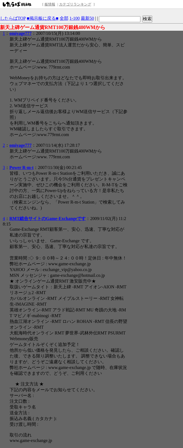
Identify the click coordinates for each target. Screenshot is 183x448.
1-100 (75, 18)
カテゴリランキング (75, 4)
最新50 (87, 18)
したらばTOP (13, 18)
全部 (64, 18)
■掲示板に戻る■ (42, 18)
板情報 (50, 4)
